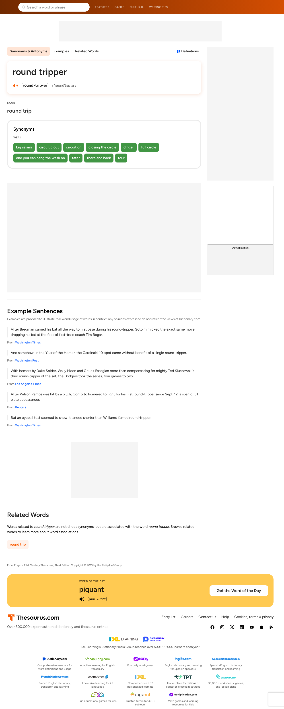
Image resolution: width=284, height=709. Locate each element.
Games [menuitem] (119, 7)
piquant (91, 589)
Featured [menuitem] (102, 7)
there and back (99, 158)
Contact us (207, 617)
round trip (18, 544)
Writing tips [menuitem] (158, 7)
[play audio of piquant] (81, 599)
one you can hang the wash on (40, 158)
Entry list (168, 617)
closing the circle (102, 147)
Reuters (20, 407)
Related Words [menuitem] (87, 51)
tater (76, 158)
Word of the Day (92, 581)
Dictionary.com (274, 7)
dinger (128, 147)
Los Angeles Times (28, 384)
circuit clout (49, 147)
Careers (187, 617)
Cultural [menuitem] (137, 7)
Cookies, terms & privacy (254, 617)
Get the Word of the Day (239, 590)
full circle (148, 147)
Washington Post (27, 360)
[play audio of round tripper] (15, 85)
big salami (24, 147)
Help (225, 617)
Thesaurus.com (10, 7)
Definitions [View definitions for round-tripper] (190, 51)
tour (121, 158)
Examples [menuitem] (61, 51)
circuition (73, 147)
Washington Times (28, 342)
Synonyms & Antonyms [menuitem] (28, 51)
